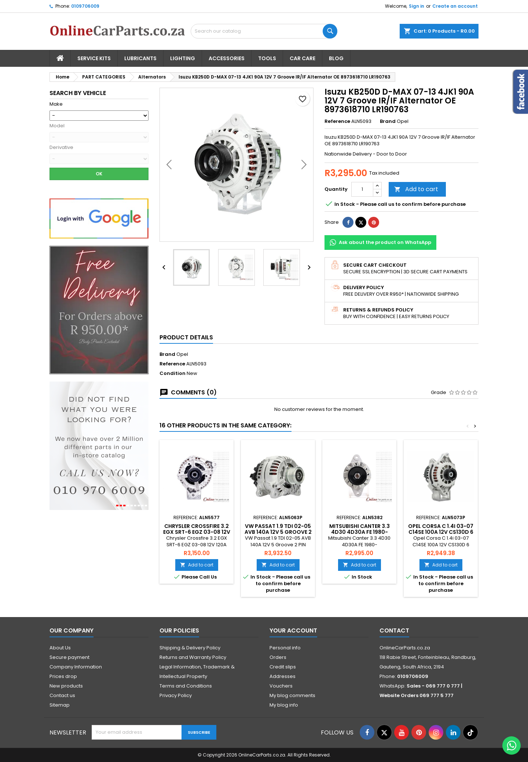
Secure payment (69, 657)
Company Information (76, 666)
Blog (336, 58)
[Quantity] (362, 189)
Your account (293, 630)
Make (56, 104)
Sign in (416, 6)
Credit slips (283, 666)
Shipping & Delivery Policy (190, 647)
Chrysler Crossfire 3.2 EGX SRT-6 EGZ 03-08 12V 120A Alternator (196, 532)
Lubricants (140, 58)
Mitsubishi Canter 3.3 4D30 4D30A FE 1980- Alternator (359, 532)
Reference (337, 121)
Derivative (61, 147)
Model (57, 126)
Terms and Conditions (186, 685)
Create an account (455, 6)
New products (66, 685)
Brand (388, 121)
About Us (60, 647)
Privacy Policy (176, 695)
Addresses (283, 676)
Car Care (302, 58)
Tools (267, 58)
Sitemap (60, 704)
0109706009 (85, 6)
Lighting (182, 58)
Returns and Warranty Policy (193, 657)
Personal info (285, 647)
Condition (173, 373)
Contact (394, 630)
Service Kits (94, 58)
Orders (278, 657)
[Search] (264, 31)
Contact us (62, 695)
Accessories (227, 58)
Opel (182, 354)
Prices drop (63, 676)
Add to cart (416, 189)
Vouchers (281, 685)
